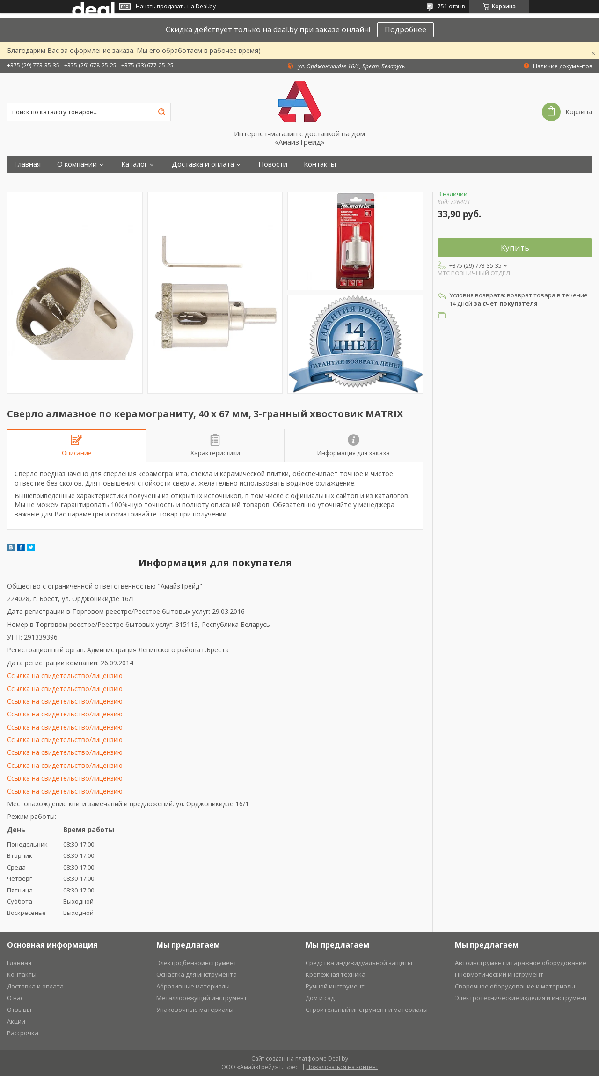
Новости (272, 164)
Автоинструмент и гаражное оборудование (520, 962)
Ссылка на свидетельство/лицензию (65, 675)
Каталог (134, 164)
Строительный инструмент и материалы (367, 1009)
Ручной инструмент (335, 986)
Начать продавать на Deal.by (176, 6)
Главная (27, 164)
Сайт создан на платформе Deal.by (299, 1058)
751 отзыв (451, 6)
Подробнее (405, 29)
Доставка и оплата (203, 164)
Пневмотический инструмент (499, 974)
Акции (16, 1021)
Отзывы (19, 1009)
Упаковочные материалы (195, 1009)
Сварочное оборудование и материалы (515, 986)
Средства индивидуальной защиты (359, 962)
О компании (77, 164)
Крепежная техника (335, 974)
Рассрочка (22, 1033)
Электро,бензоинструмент (196, 962)
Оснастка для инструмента (196, 974)
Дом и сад (320, 998)
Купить (515, 247)
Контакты (320, 164)
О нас (15, 998)
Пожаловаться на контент (342, 1067)
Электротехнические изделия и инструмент (521, 998)
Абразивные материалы (193, 986)
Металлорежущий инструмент (201, 998)
